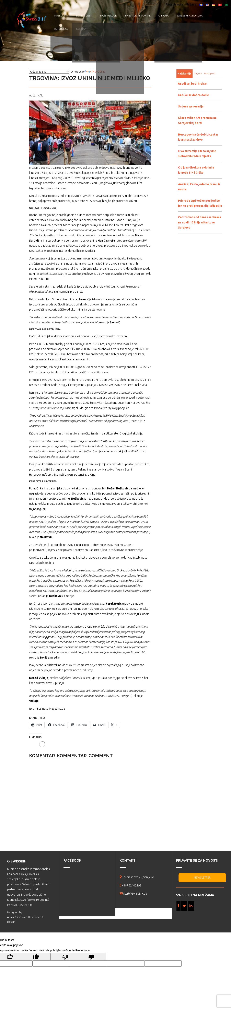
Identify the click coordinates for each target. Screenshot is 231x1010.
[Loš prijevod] (78, 956)
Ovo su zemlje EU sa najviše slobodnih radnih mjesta (197, 153)
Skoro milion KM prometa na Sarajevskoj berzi (197, 120)
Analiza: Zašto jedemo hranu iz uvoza (199, 187)
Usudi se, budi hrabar (192, 83)
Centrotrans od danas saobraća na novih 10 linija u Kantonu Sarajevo (199, 222)
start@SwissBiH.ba (135, 893)
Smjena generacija (191, 106)
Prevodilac (94, 71)
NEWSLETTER (202, 877)
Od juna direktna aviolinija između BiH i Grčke (196, 170)
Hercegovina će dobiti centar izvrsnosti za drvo (198, 137)
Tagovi (198, 73)
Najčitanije (184, 73)
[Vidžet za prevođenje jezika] (49, 72)
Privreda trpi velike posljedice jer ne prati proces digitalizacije (200, 203)
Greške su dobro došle (193, 95)
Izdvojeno (209, 73)
